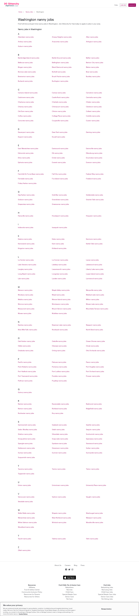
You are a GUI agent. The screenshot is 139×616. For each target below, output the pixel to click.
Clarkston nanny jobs (94, 107)
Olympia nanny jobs (59, 346)
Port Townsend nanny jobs (27, 376)
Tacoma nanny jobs (25, 469)
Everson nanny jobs (93, 162)
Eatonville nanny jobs (94, 148)
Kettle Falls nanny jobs (94, 244)
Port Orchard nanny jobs (95, 371)
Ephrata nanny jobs (25, 162)
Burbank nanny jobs (25, 81)
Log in (123, 5)
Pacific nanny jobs (24, 362)
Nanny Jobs (29, 12)
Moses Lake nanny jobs (94, 304)
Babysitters (69, 587)
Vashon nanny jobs (59, 497)
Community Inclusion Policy (32, 592)
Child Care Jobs (107, 592)
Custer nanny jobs (93, 120)
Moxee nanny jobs (24, 313)
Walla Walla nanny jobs (26, 513)
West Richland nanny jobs (61, 518)
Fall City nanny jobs (59, 174)
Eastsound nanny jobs (60, 148)
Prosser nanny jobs (93, 376)
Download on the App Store (69, 577)
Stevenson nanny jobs (60, 448)
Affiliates (32, 587)
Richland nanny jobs (59, 408)
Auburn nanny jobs (25, 46)
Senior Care (69, 597)
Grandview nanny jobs (60, 199)
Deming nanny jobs (93, 132)
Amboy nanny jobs (25, 41)
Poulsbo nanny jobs (59, 376)
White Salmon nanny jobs (27, 522)
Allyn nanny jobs (92, 37)
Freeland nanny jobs (93, 179)
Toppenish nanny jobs (26, 474)
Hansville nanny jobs (25, 216)
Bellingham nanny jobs (60, 62)
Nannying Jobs (107, 590)
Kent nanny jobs (58, 244)
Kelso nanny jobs (58, 239)
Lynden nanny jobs (59, 278)
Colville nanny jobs (93, 116)
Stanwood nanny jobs (94, 443)
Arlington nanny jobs (93, 41)
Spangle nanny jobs (25, 443)
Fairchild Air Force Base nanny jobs (31, 174)
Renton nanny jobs (25, 408)
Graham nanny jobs (25, 199)
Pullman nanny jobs (25, 381)
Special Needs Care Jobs (107, 594)
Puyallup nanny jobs (59, 381)
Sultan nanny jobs (92, 448)
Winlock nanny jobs (59, 522)
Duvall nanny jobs (58, 137)
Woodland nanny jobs (26, 527)
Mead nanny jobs (58, 295)
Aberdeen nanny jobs (26, 37)
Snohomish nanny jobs (94, 434)
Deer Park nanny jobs (59, 132)
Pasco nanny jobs (92, 362)
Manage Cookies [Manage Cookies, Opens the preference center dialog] (106, 609)
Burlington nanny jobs (60, 81)
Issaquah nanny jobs (59, 227)
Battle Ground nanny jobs (61, 58)
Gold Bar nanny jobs (59, 195)
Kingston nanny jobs (25, 248)
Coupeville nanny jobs (60, 120)
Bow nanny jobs (92, 72)
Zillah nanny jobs (24, 550)
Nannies (69, 590)
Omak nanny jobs (92, 346)
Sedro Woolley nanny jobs (27, 429)
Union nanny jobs (24, 485)
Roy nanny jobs (57, 413)
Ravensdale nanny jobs (60, 404)
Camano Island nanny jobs (28, 93)
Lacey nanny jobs (92, 260)
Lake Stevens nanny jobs (27, 264)
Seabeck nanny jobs (59, 425)
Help (116, 5)
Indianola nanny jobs (25, 227)
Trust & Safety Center (32, 590)
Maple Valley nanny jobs (61, 290)
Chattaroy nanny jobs (26, 102)
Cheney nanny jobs (25, 107)
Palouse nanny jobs (59, 362)
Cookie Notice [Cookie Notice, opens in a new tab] (23, 614)
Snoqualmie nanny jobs (26, 439)
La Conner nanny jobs (60, 260)
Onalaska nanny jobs (25, 350)
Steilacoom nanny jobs (26, 448)
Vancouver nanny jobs (26, 497)
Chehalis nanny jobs (59, 102)
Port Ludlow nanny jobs (60, 371)
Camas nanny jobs (59, 93)
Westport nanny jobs (93, 518)
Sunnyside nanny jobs (94, 453)
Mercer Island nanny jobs (61, 299)
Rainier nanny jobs (25, 404)
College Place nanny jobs (61, 116)
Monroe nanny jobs (25, 304)
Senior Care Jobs (107, 597)
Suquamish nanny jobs (26, 457)
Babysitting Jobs (107, 587)
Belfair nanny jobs (92, 58)
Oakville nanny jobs (59, 341)
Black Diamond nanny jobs (61, 67)
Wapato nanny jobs (59, 513)
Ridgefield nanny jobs (94, 408)
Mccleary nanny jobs (25, 295)
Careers (67, 565)
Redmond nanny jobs (94, 404)
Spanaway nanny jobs (94, 439)
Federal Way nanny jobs (94, 174)
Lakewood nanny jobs (94, 264)
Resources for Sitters (32, 597)
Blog (75, 565)
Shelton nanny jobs (25, 434)
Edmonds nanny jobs (25, 153)
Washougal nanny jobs (94, 513)
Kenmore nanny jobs (93, 239)
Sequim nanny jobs (93, 429)
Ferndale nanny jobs (25, 179)
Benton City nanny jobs (94, 62)
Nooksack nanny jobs (60, 330)
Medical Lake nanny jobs (95, 295)
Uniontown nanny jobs (60, 485)
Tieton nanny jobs (92, 469)
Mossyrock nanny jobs (26, 309)
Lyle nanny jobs (23, 278)
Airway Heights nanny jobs (62, 37)
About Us (58, 565)
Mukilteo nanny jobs (59, 313)
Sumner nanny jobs (59, 453)
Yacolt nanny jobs (24, 539)
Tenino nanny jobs (58, 469)
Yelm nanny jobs (92, 539)
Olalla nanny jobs (24, 346)
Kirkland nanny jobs (59, 248)
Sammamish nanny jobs (27, 425)
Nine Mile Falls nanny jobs (27, 330)
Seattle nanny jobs (93, 425)
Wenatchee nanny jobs (26, 518)
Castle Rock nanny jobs (60, 97)
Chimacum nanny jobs (60, 107)
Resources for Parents (32, 594)
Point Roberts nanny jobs (27, 367)
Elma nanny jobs (24, 158)
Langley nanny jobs (25, 269)
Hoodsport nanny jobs (60, 216)
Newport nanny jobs (93, 325)
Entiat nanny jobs (58, 158)
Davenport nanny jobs (26, 132)
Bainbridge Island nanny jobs (28, 58)
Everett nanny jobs (59, 162)
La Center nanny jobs (26, 260)
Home (20, 12)
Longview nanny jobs (60, 274)
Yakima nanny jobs (59, 539)
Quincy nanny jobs (25, 392)
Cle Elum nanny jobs (25, 111)
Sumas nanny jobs (25, 453)
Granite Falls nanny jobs (95, 199)
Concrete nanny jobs (25, 120)
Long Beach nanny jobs (26, 274)
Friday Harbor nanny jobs (27, 183)
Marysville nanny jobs (94, 290)
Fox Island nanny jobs (60, 179)
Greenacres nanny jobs (60, 204)
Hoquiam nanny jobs (93, 216)
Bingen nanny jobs (25, 67)
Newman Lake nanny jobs (61, 325)
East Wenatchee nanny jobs (28, 148)
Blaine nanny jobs (92, 67)
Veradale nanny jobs (25, 501)
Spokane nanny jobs (59, 443)
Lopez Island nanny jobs (95, 274)
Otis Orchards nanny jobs (95, 350)
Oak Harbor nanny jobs (26, 341)
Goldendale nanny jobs (94, 195)
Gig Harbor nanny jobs (26, 195)
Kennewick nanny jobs (26, 244)
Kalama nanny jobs (25, 239)
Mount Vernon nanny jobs (61, 309)
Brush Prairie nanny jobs (61, 76)
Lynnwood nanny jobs (94, 278)
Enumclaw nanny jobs (94, 158)
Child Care (69, 592)
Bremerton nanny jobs (26, 76)
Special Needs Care (69, 594)
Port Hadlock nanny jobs (27, 371)
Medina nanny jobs (25, 299)
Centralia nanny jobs (93, 97)
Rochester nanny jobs (26, 413)
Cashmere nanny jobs (26, 97)
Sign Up (132, 5)
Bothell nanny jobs (59, 72)
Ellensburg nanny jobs (94, 153)
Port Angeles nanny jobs (95, 367)
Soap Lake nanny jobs (60, 439)
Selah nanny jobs (58, 429)
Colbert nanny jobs (93, 111)
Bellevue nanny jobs (25, 62)
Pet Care (69, 599)
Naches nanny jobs (25, 325)
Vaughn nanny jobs (93, 497)
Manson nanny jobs (25, 290)
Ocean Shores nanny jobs (95, 341)
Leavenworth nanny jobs (61, 269)
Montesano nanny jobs (60, 304)
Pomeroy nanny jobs (59, 367)
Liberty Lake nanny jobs (94, 269)
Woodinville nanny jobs (94, 522)
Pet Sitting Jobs (107, 599)
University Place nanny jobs (96, 485)
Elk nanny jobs (57, 153)
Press (83, 565)
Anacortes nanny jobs (60, 41)
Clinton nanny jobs (59, 111)
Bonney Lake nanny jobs (27, 72)
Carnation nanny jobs (94, 93)
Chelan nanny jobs (93, 102)
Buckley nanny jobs (93, 76)
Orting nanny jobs (58, 350)
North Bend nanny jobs (94, 330)
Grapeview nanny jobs (26, 204)
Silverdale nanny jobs (60, 434)
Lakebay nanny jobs (59, 264)
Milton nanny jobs (92, 299)
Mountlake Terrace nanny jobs (97, 309)
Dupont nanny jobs (25, 137)
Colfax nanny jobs (24, 116)
